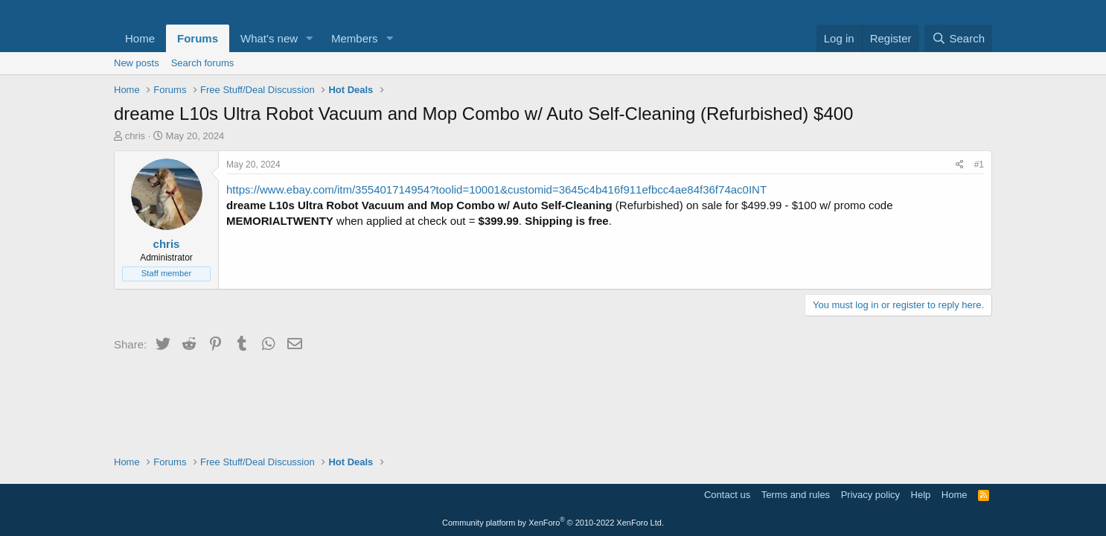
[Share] (959, 164)
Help (921, 494)
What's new (269, 38)
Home (140, 38)
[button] (309, 38)
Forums (197, 38)
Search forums (202, 62)
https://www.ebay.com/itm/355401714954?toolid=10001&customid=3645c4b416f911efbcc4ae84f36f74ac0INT (496, 189)
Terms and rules (795, 494)
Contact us (727, 494)
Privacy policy (870, 494)
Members (354, 38)
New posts (136, 62)
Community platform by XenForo (553, 522)
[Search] (958, 38)
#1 (979, 164)
